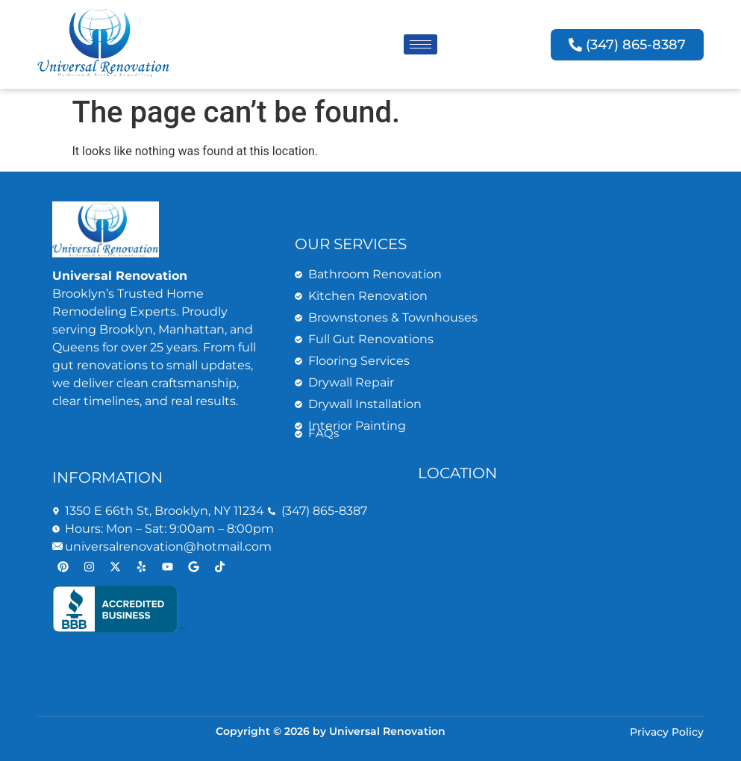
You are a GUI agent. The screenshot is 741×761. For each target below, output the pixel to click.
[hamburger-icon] (420, 44)
